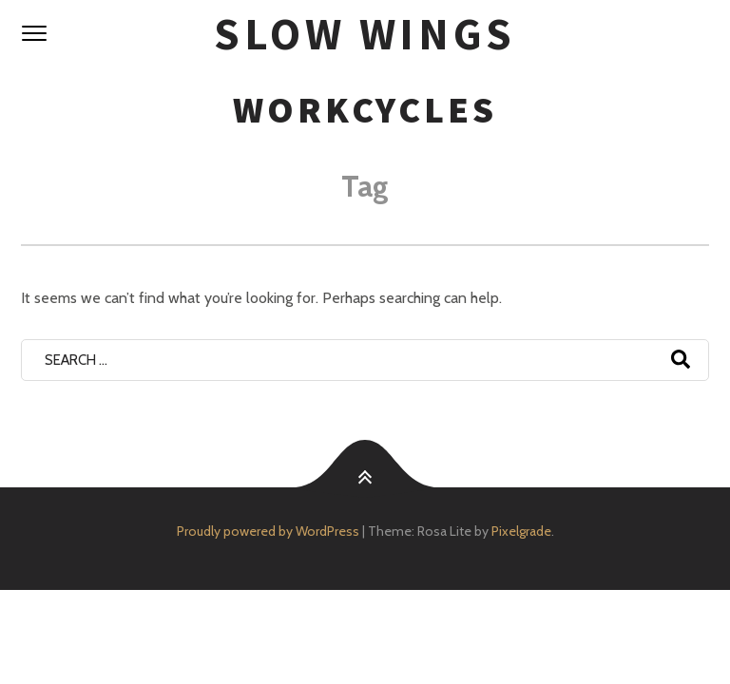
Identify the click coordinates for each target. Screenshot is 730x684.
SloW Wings (365, 34)
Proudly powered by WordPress (268, 531)
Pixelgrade (521, 531)
